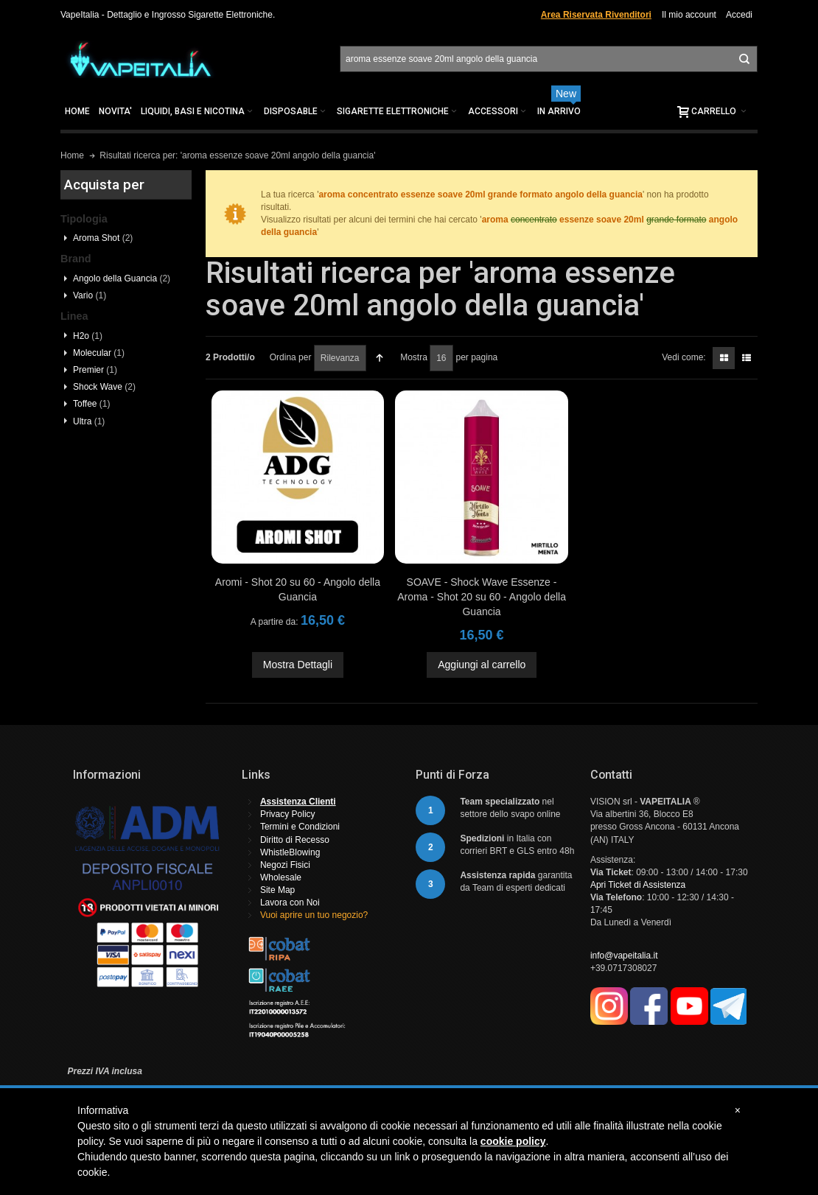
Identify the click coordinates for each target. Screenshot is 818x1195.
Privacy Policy (287, 814)
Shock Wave (104, 387)
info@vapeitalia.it (624, 955)
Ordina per (291, 357)
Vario (89, 295)
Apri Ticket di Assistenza (637, 885)
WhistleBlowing (290, 852)
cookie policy (513, 1141)
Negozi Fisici (285, 865)
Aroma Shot (103, 238)
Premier (95, 370)
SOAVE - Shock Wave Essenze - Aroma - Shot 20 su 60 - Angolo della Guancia (481, 596)
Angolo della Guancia (121, 278)
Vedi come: (683, 357)
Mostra (413, 357)
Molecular (99, 353)
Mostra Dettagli (297, 664)
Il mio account (689, 15)
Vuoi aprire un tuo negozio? (314, 915)
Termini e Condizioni (300, 826)
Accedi (739, 15)
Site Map (277, 890)
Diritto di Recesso (294, 840)
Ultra (89, 421)
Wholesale (280, 877)
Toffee (91, 404)
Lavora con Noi (290, 902)
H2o (87, 336)
